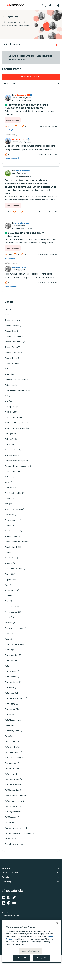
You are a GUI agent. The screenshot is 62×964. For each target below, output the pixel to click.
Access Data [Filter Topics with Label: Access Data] (10, 331)
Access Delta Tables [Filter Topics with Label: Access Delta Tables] (14, 342)
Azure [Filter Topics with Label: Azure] (7, 822)
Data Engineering (14, 44)
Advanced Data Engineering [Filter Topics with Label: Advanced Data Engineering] (17, 466)
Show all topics (17, 59)
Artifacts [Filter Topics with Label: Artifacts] (8, 622)
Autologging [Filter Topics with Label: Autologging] (10, 703)
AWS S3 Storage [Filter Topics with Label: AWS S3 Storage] (12, 779)
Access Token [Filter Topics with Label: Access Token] (11, 347)
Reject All (22, 958)
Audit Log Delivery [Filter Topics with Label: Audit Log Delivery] (13, 644)
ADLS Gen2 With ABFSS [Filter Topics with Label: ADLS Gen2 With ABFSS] (15, 428)
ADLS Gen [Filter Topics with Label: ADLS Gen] (9, 412)
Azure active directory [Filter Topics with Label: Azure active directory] (14, 828)
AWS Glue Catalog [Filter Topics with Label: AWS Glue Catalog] (13, 757)
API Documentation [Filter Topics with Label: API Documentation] (13, 568)
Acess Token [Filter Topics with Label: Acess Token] (10, 363)
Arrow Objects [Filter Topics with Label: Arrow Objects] (11, 612)
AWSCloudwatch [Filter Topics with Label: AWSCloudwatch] (12, 784)
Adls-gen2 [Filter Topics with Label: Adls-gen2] (9, 433)
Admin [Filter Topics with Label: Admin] (7, 444)
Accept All (41, 958)
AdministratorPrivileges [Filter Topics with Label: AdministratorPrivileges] (15, 460)
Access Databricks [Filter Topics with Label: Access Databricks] (13, 336)
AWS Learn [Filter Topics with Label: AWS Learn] (9, 774)
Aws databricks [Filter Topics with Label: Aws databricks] (11, 752)
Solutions (6, 877)
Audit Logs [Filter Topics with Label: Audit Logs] (9, 649)
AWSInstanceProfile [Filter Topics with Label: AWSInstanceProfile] (13, 801)
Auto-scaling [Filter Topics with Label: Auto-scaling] (10, 687)
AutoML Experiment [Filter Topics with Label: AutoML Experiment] (13, 720)
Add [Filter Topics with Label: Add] (6, 401)
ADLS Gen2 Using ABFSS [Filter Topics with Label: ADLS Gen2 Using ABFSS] (15, 423)
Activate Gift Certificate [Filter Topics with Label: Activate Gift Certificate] (15, 379)
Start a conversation (31, 76)
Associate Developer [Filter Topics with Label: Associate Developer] (14, 628)
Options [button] (56, 44)
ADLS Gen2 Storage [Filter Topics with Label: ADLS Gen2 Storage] (13, 417)
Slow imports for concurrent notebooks (25, 234)
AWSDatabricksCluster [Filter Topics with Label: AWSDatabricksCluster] (15, 795)
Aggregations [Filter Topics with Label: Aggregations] (11, 471)
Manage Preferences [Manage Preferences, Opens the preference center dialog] (31, 951)
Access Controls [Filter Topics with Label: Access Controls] (12, 325)
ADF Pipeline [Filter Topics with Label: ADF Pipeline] (10, 406)
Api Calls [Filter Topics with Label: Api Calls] (8, 563)
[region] (31, 941)
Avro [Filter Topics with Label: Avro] (7, 736)
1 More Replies (11, 158)
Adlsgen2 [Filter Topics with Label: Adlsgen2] (9, 439)
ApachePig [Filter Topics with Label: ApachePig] (9, 552)
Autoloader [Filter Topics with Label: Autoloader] (10, 693)
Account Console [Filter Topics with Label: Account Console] (12, 352)
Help (50, 5)
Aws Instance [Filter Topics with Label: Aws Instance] (10, 763)
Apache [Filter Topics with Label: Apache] (8, 525)
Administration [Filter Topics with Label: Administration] (11, 450)
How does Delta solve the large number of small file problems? (26, 106)
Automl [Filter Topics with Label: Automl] (8, 714)
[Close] (57, 923)
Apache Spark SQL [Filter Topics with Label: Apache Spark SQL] (13, 547)
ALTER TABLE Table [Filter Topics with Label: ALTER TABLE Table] (13, 493)
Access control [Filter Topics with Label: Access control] (11, 320)
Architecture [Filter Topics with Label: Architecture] (10, 590)
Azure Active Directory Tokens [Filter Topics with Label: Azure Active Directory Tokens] (18, 833)
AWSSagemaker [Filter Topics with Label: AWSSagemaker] (12, 811)
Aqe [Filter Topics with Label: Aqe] (6, 585)
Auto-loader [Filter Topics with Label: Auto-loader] (10, 676)
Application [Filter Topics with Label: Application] (10, 579)
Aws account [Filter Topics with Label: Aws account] (10, 741)
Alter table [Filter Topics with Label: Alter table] (9, 487)
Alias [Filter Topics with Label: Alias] (7, 482)
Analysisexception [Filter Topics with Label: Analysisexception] (13, 509)
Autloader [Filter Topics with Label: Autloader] (9, 660)
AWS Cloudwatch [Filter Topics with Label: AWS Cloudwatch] (12, 747)
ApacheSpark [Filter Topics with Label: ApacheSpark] (11, 558)
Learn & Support (10, 873)
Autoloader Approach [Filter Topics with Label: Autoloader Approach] (14, 698)
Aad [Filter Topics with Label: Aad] (6, 309)
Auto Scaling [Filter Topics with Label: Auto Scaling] (10, 671)
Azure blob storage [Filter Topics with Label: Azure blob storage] (13, 844)
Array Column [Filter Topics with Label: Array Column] (11, 606)
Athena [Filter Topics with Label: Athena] (8, 633)
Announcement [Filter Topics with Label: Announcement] (11, 520)
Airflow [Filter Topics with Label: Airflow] (8, 477)
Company (6, 882)
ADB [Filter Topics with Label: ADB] (6, 396)
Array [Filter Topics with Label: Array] (7, 601)
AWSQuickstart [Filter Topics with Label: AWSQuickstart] (11, 806)
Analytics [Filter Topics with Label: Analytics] (9, 514)
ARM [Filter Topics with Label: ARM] (7, 595)
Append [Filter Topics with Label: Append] (8, 574)
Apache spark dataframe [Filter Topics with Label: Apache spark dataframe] (16, 541)
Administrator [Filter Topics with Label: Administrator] (11, 455)
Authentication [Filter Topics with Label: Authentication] (11, 655)
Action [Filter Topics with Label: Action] (8, 374)
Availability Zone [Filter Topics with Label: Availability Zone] (12, 730)
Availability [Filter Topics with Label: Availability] (9, 725)
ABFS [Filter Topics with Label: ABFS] (7, 315)
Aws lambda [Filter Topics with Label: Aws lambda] (10, 768)
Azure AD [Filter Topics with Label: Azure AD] (9, 838)
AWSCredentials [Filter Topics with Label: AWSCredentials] (12, 790)
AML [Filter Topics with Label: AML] (7, 504)
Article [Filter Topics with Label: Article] (7, 617)
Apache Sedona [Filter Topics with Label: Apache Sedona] (12, 531)
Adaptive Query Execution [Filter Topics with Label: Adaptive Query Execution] (16, 390)
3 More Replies (11, 286)
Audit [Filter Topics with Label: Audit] (7, 639)
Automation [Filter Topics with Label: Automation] (10, 709)
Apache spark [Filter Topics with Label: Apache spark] (11, 536)
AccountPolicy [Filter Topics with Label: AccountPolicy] (11, 358)
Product (6, 868)
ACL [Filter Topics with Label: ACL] (6, 369)
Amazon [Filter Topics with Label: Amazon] (8, 498)
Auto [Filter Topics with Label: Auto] (7, 666)
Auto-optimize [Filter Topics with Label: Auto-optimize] (11, 682)
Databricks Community (15, 5)
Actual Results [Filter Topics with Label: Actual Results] (11, 385)
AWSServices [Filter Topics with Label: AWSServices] (10, 817)
